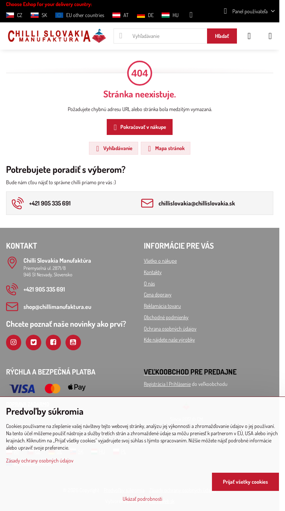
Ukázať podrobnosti (142, 498)
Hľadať (222, 36)
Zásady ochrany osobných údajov (39, 460)
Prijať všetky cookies (245, 481)
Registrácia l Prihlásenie (167, 384)
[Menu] (270, 36)
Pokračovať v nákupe (138, 128)
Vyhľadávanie (113, 148)
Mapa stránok (165, 148)
